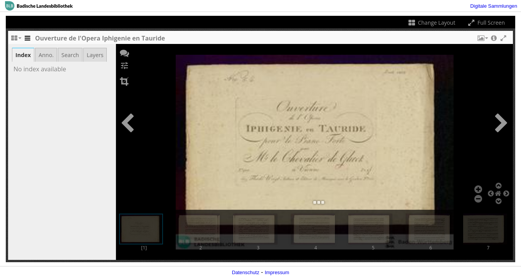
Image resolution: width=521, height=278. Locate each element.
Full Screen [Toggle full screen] (486, 22)
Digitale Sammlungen (493, 6)
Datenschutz (245, 272)
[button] (482, 40)
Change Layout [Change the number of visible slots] (431, 22)
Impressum (277, 272)
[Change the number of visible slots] (16, 40)
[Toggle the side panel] (27, 40)
